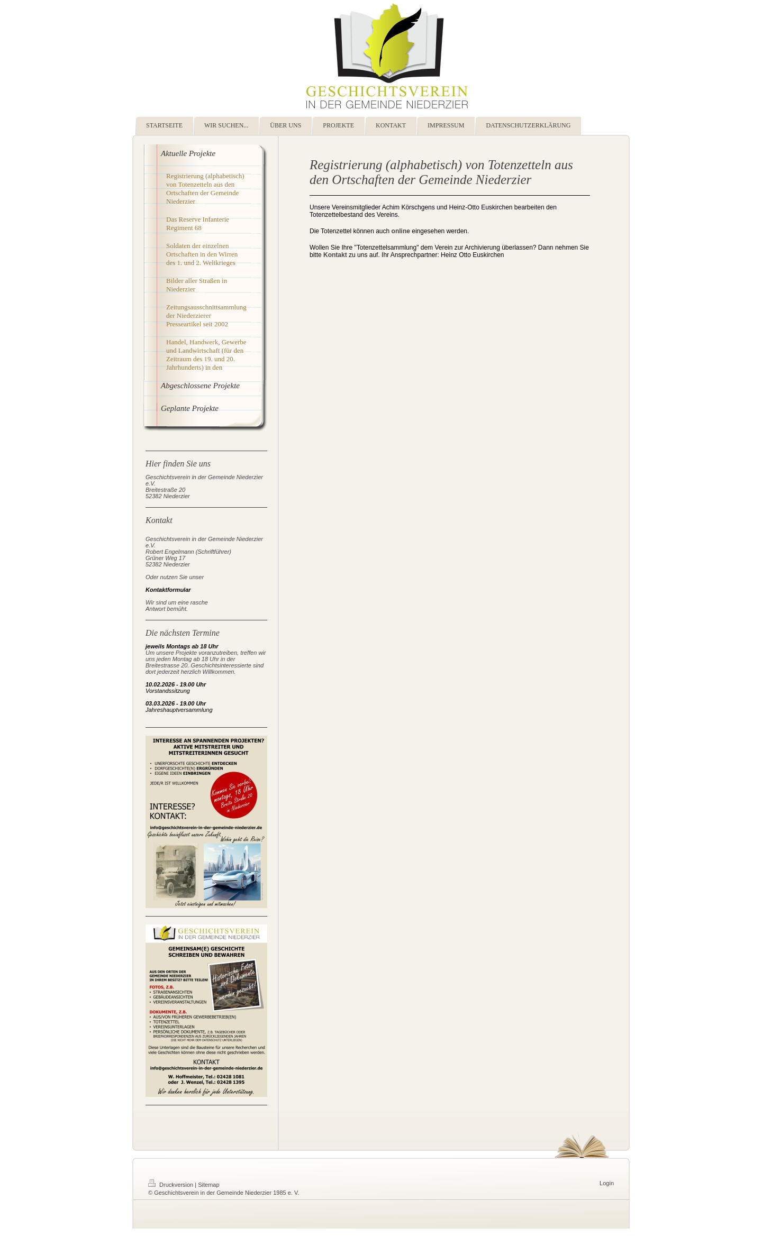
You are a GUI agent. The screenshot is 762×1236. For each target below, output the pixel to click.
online (401, 231)
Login (607, 1183)
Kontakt (335, 255)
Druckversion (171, 1185)
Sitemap (208, 1185)
